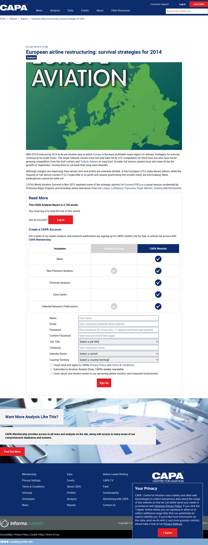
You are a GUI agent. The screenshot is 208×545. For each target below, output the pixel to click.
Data (70, 10)
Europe (97, 154)
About (100, 10)
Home (3, 18)
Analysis (55, 10)
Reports (24, 18)
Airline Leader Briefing (115, 474)
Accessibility (6, 534)
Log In (182, 4)
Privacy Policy (98, 365)
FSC (64, 175)
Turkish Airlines (89, 161)
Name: (53, 318)
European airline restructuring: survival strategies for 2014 (58, 18)
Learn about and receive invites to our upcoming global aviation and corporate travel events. (104, 373)
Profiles (71, 492)
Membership (29, 474)
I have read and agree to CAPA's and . (92, 365)
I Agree (167, 532)
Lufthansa (117, 188)
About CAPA (74, 486)
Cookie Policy (37, 534)
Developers (28, 499)
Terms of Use (52, 534)
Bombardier (174, 188)
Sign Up (104, 383)
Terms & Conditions (123, 365)
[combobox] (187, 11)
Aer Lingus (104, 188)
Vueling (158, 188)
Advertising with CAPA (115, 499)
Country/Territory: (60, 360)
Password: (56, 330)
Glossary (27, 492)
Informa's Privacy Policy (168, 506)
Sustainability (111, 492)
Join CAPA (198, 4)
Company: (55, 347)
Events (85, 10)
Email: (53, 324)
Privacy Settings (173, 524)
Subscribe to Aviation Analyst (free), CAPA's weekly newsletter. (87, 369)
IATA (54, 154)
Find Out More (12, 451)
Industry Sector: (58, 353)
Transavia (130, 188)
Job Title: (55, 341)
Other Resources (120, 10)
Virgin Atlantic (145, 188)
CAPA (29, 184)
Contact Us (109, 505)
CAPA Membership (40, 239)
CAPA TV (108, 480)
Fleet (106, 486)
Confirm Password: (60, 335)
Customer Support (159, 4)
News (39, 10)
